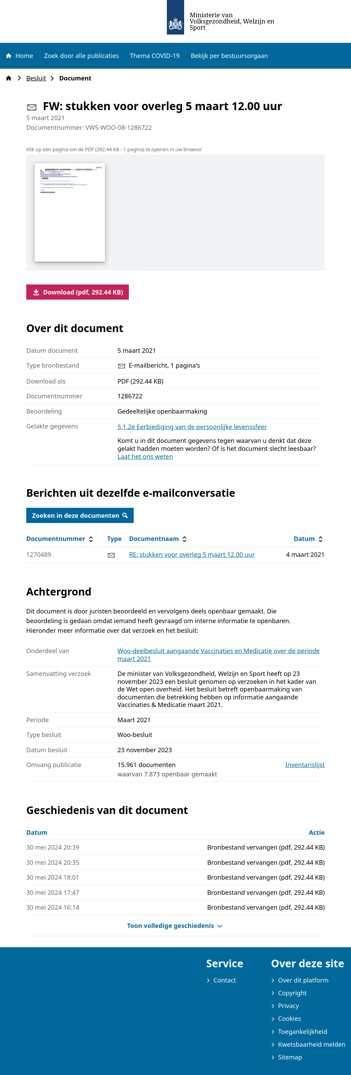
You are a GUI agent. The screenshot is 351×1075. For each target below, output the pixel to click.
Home (19, 55)
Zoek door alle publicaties (81, 55)
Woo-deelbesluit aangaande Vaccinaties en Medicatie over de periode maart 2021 (218, 655)
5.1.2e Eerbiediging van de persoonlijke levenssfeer (192, 427)
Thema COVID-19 (155, 55)
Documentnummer (60, 538)
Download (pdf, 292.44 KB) (77, 292)
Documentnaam (159, 538)
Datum (309, 538)
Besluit (38, 78)
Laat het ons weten (145, 456)
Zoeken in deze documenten (80, 515)
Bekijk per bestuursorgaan (229, 55)
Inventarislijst (305, 765)
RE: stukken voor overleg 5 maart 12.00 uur (192, 554)
